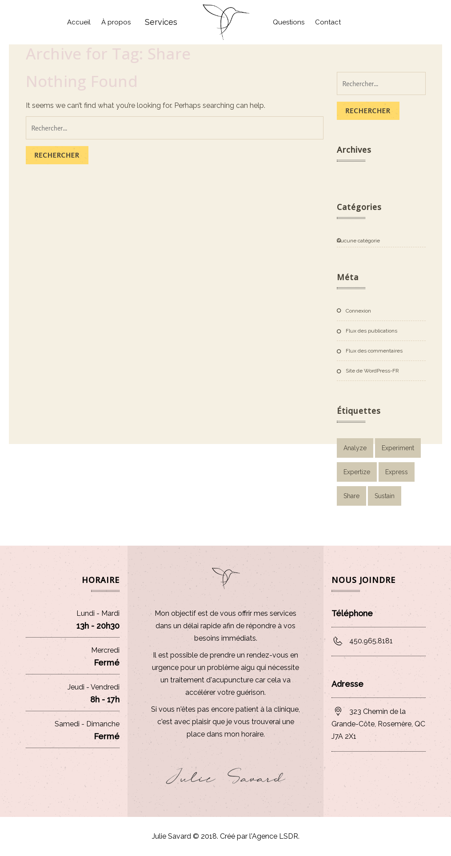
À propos (116, 22)
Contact (328, 22)
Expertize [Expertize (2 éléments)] (356, 472)
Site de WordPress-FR (372, 371)
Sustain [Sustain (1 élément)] (385, 495)
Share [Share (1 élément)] (351, 495)
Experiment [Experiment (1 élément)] (398, 448)
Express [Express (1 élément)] (396, 472)
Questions (288, 22)
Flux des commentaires (374, 351)
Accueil (79, 22)
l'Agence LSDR (272, 836)
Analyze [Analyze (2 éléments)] (355, 448)
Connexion (358, 311)
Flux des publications (371, 331)
